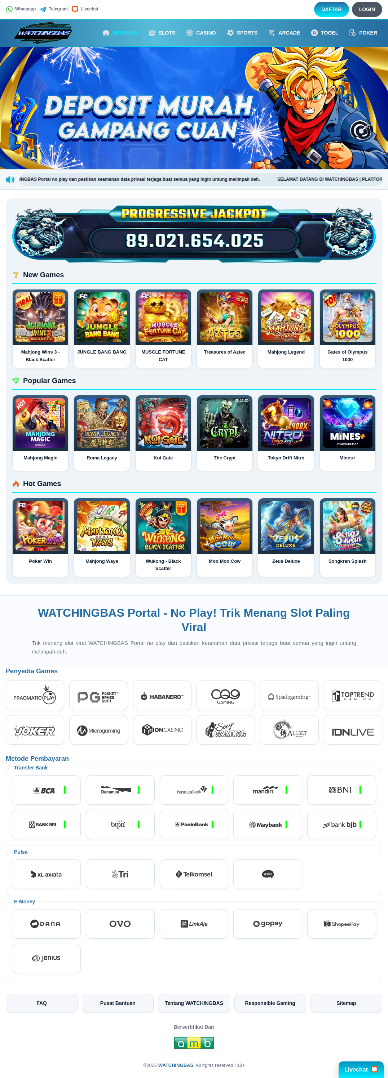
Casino (201, 32)
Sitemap (346, 1003)
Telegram (53, 9)
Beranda (120, 32)
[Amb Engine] (194, 1045)
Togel (324, 32)
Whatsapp (21, 9)
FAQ (41, 1003)
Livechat (84, 9)
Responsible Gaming (270, 1003)
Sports (242, 32)
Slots (162, 32)
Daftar (331, 9)
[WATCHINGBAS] (45, 33)
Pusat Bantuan (118, 1003)
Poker (363, 32)
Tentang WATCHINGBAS (194, 1003)
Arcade (284, 32)
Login (367, 9)
